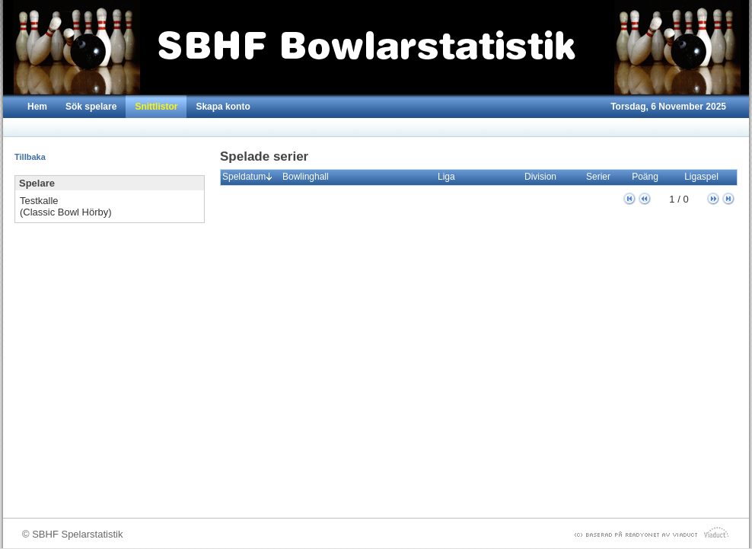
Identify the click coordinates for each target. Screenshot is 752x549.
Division (543, 176)
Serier (601, 176)
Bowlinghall (309, 176)
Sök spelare (90, 106)
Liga (450, 176)
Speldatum (247, 176)
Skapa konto (223, 106)
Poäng (648, 176)
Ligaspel (704, 176)
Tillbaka (30, 156)
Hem (37, 106)
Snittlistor (156, 106)
